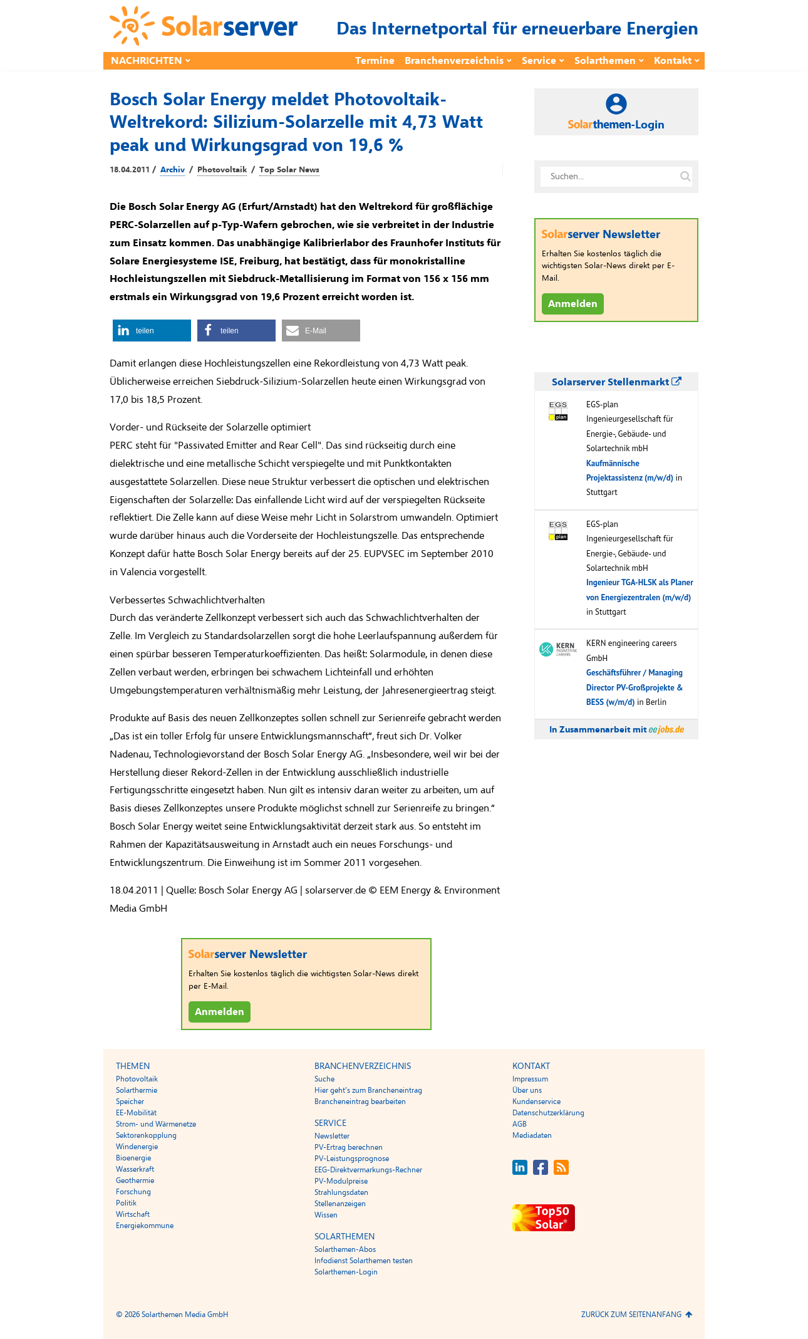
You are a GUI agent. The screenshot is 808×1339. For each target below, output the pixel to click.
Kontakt (672, 61)
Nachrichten (146, 61)
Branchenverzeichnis (454, 61)
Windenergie (137, 1147)
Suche (324, 1079)
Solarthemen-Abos (345, 1249)
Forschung (133, 1192)
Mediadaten (532, 1135)
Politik (126, 1203)
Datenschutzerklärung (548, 1113)
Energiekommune (145, 1226)
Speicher (130, 1102)
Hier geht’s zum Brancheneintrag (368, 1090)
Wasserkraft (135, 1169)
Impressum (530, 1079)
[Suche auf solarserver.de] (685, 176)
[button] (152, 330)
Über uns (527, 1090)
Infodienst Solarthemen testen (363, 1261)
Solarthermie (136, 1090)
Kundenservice (536, 1102)
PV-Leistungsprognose (351, 1159)
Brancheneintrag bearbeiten (360, 1102)
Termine (375, 61)
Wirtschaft (133, 1214)
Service (539, 61)
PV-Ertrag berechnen (348, 1147)
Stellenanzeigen (340, 1204)
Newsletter (332, 1136)
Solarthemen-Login (346, 1272)
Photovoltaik (222, 169)
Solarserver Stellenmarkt (616, 382)
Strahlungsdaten (341, 1192)
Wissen (326, 1215)
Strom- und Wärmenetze (156, 1124)
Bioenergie (133, 1158)
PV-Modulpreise (341, 1181)
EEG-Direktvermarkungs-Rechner (368, 1170)
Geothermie (135, 1180)
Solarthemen (605, 61)
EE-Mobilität (136, 1113)
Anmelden (219, 1012)
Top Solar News (289, 169)
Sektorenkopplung (146, 1135)
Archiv (172, 169)
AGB (519, 1124)
